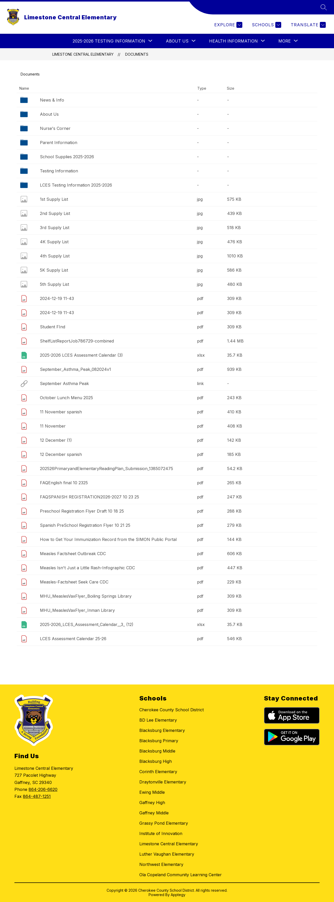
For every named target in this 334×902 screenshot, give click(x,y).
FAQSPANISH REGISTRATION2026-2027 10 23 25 (89, 496)
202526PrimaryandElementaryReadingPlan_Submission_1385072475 (106, 468)
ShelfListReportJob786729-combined (77, 341)
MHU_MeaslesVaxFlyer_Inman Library (77, 610)
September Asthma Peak (64, 383)
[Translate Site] (307, 25)
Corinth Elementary (158, 771)
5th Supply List (54, 284)
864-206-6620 (43, 789)
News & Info (52, 100)
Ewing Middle (152, 792)
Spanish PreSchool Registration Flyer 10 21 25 (85, 525)
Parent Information (58, 142)
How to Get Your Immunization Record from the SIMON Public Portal (108, 539)
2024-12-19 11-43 (57, 298)
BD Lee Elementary (158, 720)
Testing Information (59, 170)
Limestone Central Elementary (83, 54)
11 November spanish (61, 411)
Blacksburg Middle (157, 751)
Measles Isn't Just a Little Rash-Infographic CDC (87, 567)
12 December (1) (56, 440)
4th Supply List (55, 255)
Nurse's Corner (55, 128)
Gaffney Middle (154, 812)
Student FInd (52, 326)
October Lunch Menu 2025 (66, 397)
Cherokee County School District (171, 709)
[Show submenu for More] (284, 41)
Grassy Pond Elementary (163, 823)
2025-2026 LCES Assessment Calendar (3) (81, 355)
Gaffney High (152, 802)
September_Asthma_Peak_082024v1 (75, 369)
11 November (53, 426)
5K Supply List (54, 270)
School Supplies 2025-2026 (67, 156)
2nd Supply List (55, 213)
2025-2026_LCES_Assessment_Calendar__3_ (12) (86, 624)
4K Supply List (54, 241)
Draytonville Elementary (162, 781)
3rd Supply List (54, 227)
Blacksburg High (155, 761)
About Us (49, 114)
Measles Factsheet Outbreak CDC (73, 553)
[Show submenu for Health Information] (233, 41)
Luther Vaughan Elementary (166, 854)
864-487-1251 (37, 796)
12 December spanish (61, 454)
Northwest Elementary (161, 864)
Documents (136, 54)
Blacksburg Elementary (162, 730)
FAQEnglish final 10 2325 (64, 482)
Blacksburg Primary (158, 740)
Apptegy (178, 894)
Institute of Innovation (160, 833)
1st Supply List (54, 199)
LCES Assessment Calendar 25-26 (73, 638)
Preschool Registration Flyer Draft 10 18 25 (82, 511)
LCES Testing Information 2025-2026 (76, 185)
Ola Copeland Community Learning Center (180, 874)
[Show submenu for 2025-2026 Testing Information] (109, 41)
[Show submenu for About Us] (177, 41)
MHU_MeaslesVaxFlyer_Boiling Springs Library (86, 596)
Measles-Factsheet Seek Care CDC (74, 581)
